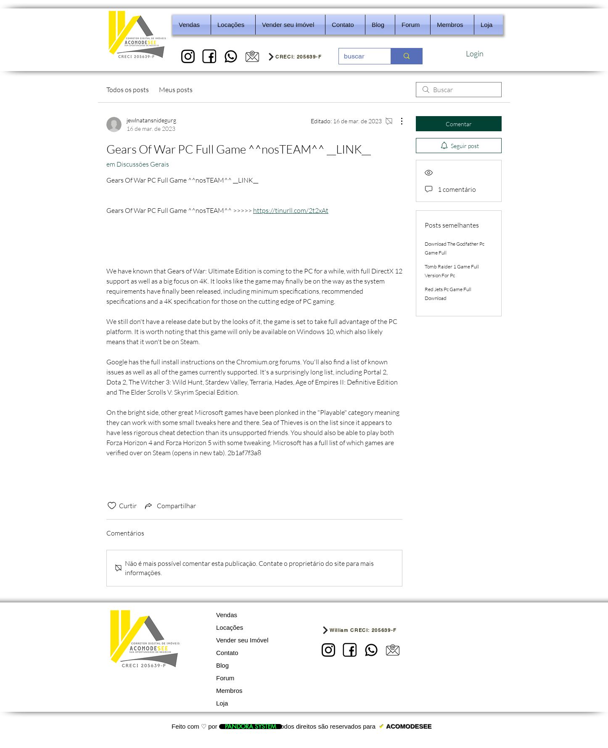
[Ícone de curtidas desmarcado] (111, 506)
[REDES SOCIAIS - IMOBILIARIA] (230, 56)
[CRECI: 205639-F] (300, 56)
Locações (229, 627)
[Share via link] (169, 506)
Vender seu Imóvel (242, 640)
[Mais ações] (397, 121)
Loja (222, 703)
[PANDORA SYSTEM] (250, 726)
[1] (188, 56)
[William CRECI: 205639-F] (371, 630)
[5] (252, 56)
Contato (227, 652)
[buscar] (358, 56)
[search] (459, 89)
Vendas (226, 614)
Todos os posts (127, 89)
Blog (222, 665)
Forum (225, 678)
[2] (209, 56)
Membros (229, 690)
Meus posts (176, 89)
